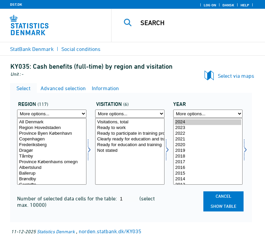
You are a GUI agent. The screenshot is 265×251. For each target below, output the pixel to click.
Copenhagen (51, 139)
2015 (208, 173)
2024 (208, 122)
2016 (208, 168)
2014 (208, 179)
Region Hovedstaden (51, 128)
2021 (208, 139)
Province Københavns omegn (51, 162)
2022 (208, 133)
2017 (208, 162)
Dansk (228, 5)
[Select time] (208, 151)
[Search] (198, 22)
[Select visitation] (129, 151)
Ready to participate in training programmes (129, 133)
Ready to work (129, 128)
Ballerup (51, 173)
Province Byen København (51, 133)
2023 (208, 128)
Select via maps (236, 76)
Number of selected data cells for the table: (67, 198)
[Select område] (51, 151)
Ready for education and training (129, 145)
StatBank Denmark (32, 49)
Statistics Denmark (56, 231)
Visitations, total (129, 122)
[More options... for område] (51, 114)
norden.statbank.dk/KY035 (110, 231)
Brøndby (51, 179)
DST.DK (16, 4)
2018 (208, 156)
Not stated (129, 150)
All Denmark (51, 122)
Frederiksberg (51, 145)
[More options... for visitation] (129, 114)
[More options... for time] (208, 114)
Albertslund (51, 168)
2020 (208, 145)
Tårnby (51, 156)
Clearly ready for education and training (129, 139)
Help (245, 5)
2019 (208, 150)
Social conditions (81, 49)
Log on (210, 5)
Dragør (51, 150)
